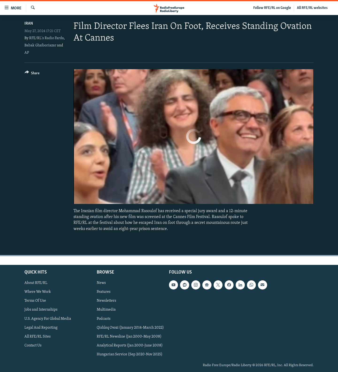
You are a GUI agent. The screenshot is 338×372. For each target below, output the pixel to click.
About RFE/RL (35, 283)
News (101, 283)
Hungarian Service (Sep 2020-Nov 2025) (129, 354)
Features (104, 292)
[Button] (32, 74)
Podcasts (104, 318)
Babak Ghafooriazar (40, 45)
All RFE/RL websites (312, 8)
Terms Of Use (35, 301)
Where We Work (37, 292)
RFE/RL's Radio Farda (46, 38)
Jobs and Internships (41, 310)
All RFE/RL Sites (37, 336)
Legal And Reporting (41, 327)
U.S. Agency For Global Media (47, 318)
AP (26, 53)
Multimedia (106, 310)
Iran (28, 23)
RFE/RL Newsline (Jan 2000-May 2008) (129, 336)
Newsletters (106, 301)
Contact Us (33, 345)
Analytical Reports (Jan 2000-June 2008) (130, 345)
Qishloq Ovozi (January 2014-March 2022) (130, 327)
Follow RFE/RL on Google (272, 8)
